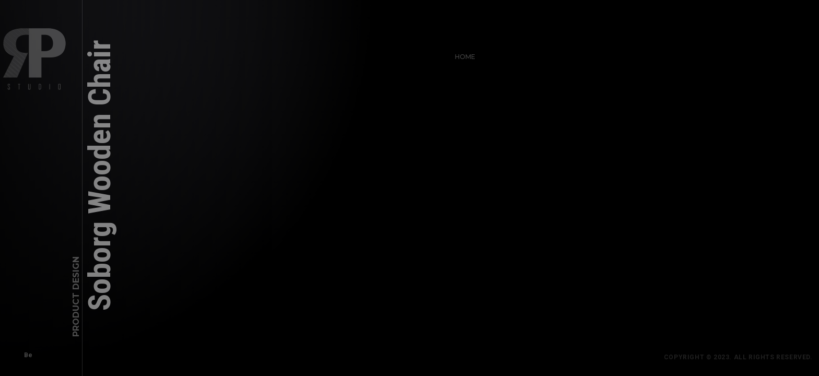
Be (25, 352)
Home (462, 54)
